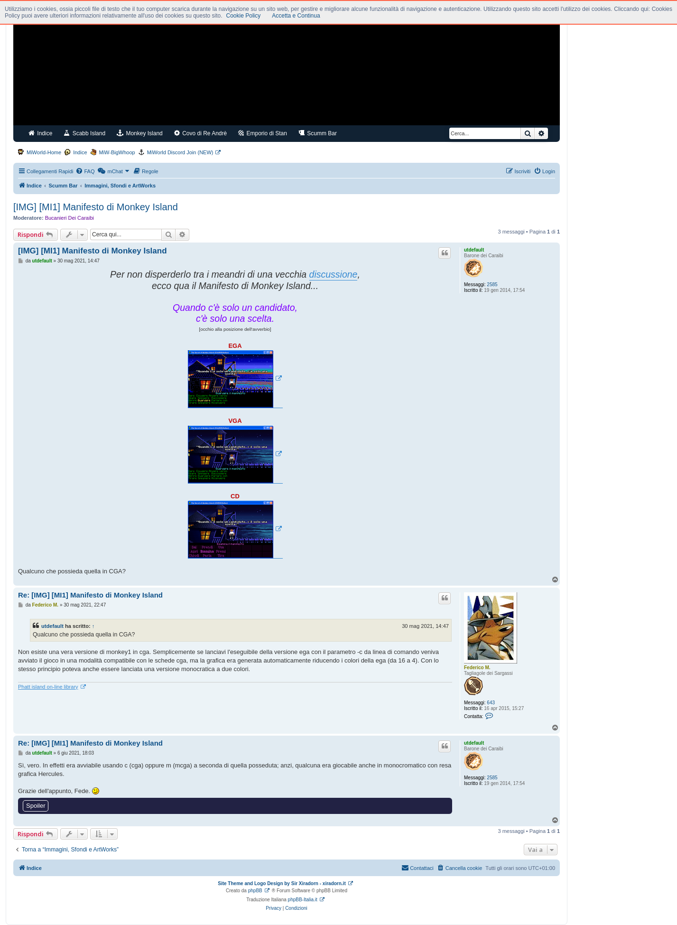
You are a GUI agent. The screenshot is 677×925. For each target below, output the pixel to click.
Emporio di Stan (262, 133)
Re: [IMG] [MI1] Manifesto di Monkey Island (90, 595)
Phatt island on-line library (48, 687)
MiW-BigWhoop (117, 152)
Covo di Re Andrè (200, 133)
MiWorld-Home (44, 152)
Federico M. (477, 667)
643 (491, 702)
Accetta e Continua (296, 15)
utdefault (474, 249)
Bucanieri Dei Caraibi (69, 218)
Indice (40, 133)
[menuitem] (84, 171)
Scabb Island (84, 133)
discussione (333, 274)
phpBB (255, 890)
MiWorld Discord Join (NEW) (180, 152)
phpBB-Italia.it (302, 899)
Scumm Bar (317, 133)
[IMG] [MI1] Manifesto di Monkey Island (95, 207)
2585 (492, 284)
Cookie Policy (243, 15)
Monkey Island (140, 133)
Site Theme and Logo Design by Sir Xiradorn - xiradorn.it (281, 883)
